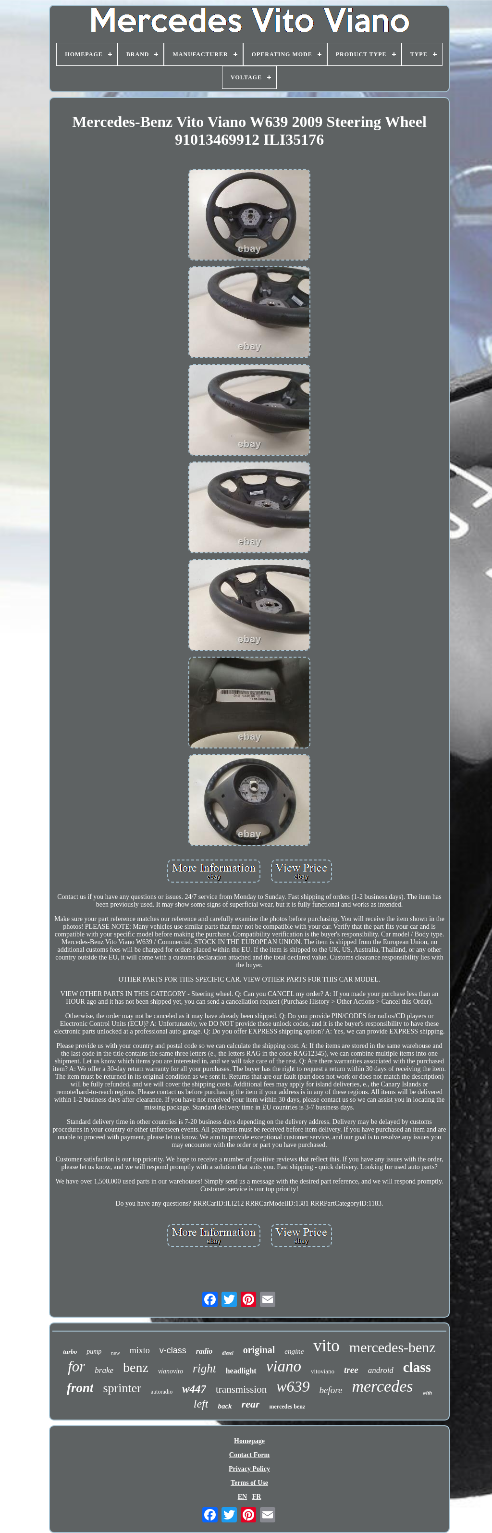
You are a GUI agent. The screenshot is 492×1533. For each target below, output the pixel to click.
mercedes (382, 1386)
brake (104, 1370)
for (76, 1366)
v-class (173, 1350)
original (259, 1350)
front (80, 1388)
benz (135, 1367)
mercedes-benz (392, 1347)
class (417, 1367)
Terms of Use (249, 1482)
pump (93, 1351)
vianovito (170, 1371)
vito (326, 1345)
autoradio (161, 1391)
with (427, 1393)
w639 (292, 1386)
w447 (194, 1389)
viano (283, 1366)
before (331, 1390)
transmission (241, 1389)
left (201, 1403)
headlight (241, 1371)
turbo (70, 1351)
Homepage (249, 1441)
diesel (227, 1353)
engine (294, 1351)
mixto (140, 1350)
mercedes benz (287, 1406)
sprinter (122, 1388)
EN (242, 1496)
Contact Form (249, 1454)
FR (256, 1496)
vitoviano (322, 1371)
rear (251, 1404)
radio (204, 1351)
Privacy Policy (249, 1468)
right (204, 1368)
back (225, 1406)
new (115, 1353)
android (381, 1370)
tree (351, 1370)
